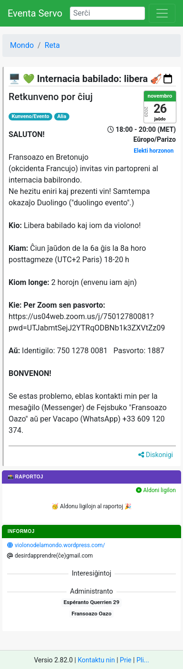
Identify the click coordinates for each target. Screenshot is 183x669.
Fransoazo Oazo (91, 613)
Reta (52, 45)
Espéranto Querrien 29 (91, 602)
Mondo (22, 45)
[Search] (107, 13)
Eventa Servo (35, 13)
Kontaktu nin (96, 660)
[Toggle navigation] (162, 13)
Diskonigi (155, 454)
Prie (125, 660)
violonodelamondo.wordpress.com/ (60, 545)
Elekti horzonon (153, 150)
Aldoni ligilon (156, 490)
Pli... (142, 660)
